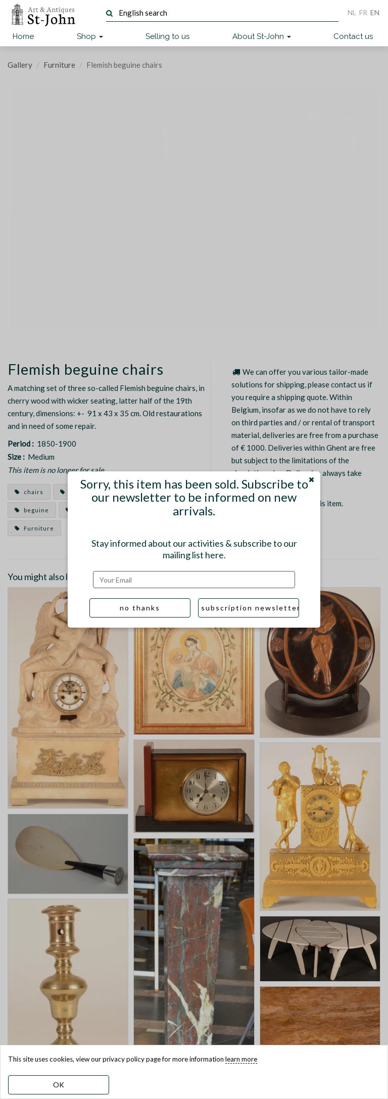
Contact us (353, 36)
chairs (29, 492)
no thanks (140, 607)
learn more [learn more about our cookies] (241, 1059)
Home (23, 36)
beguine (32, 510)
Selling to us (167, 36)
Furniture (59, 64)
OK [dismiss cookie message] (58, 1084)
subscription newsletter (250, 607)
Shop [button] (90, 36)
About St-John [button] (261, 36)
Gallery (20, 64)
